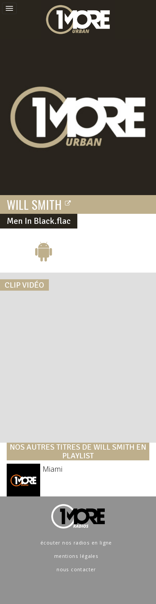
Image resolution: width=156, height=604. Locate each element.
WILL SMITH (39, 204)
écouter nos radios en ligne (76, 543)
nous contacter (76, 569)
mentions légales (76, 556)
